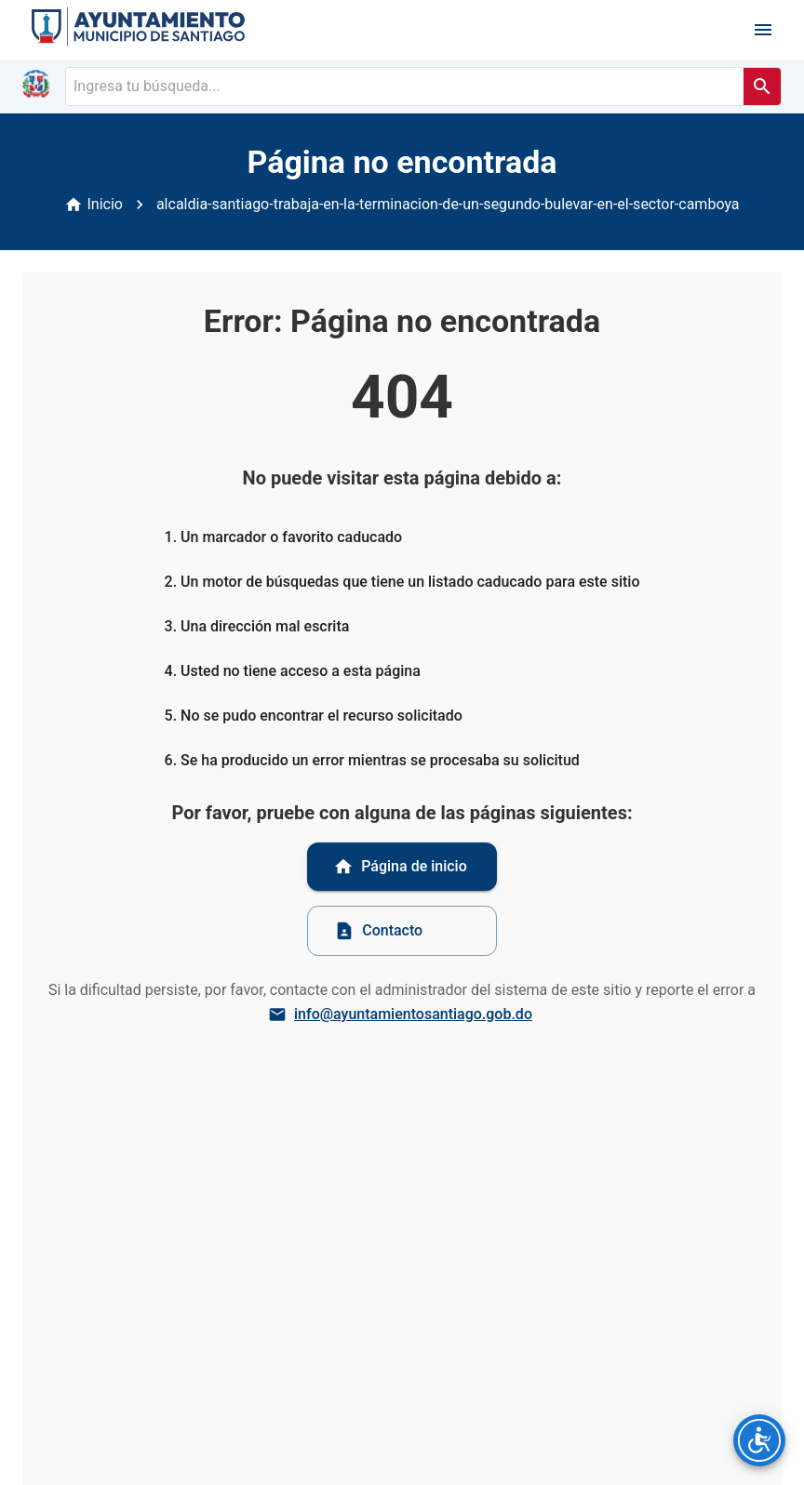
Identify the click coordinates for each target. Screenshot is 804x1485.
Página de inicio (400, 866)
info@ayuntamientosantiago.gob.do (402, 1014)
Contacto (378, 931)
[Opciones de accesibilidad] (759, 1440)
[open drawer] (763, 29)
